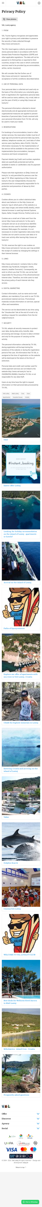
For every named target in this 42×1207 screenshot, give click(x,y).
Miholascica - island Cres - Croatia (19, 1049)
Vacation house (17, 397)
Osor (28, 393)
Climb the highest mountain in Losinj (21, 723)
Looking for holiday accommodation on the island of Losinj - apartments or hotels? (20, 534)
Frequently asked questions (16, 1095)
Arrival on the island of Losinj (17, 583)
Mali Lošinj (15, 393)
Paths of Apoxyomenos (14, 628)
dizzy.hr (25, 1163)
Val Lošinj (15, 1160)
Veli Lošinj (6, 393)
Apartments (6, 397)
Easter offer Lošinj (12, 486)
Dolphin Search (11, 863)
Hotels (27, 397)
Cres (22, 393)
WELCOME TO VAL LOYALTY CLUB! (19, 955)
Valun (6, 817)
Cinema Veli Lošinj (12, 909)
